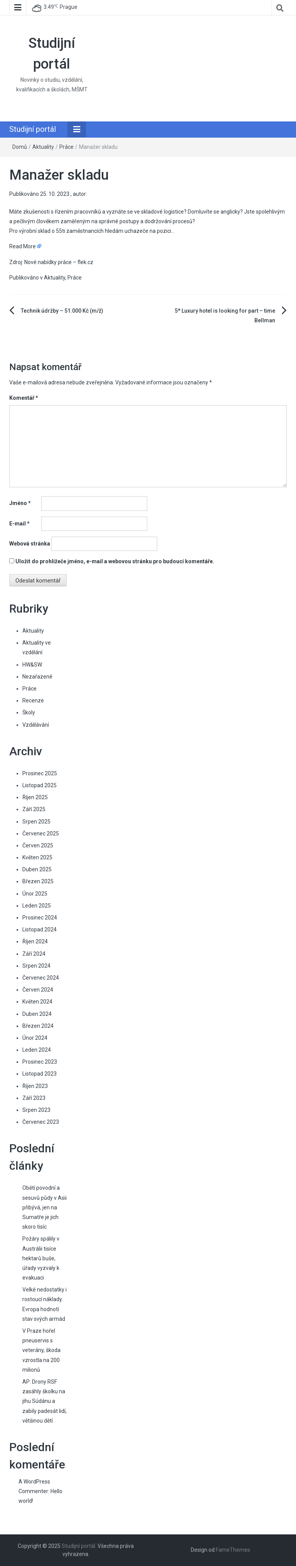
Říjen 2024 (35, 941)
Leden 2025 (36, 906)
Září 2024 (33, 954)
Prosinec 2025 (39, 773)
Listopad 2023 (39, 1074)
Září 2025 (33, 809)
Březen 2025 (38, 881)
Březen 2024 (38, 1026)
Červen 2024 (37, 990)
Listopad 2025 (39, 785)
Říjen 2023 (35, 1086)
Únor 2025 (34, 894)
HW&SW (32, 665)
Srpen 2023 (36, 1110)
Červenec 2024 (40, 978)
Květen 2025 (37, 857)
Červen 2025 (37, 845)
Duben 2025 (37, 869)
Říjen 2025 (35, 797)
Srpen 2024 (36, 966)
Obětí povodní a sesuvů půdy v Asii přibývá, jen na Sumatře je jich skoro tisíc (44, 1207)
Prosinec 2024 (39, 917)
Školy (28, 712)
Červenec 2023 (40, 1122)
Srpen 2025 (36, 821)
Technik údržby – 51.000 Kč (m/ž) (62, 311)
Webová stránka (29, 544)
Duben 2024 (37, 1014)
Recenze (33, 700)
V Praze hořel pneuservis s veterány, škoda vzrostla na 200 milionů (41, 1350)
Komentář (23, 398)
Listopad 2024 (39, 929)
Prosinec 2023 (39, 1062)
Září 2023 (33, 1098)
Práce (66, 147)
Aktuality (43, 147)
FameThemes (233, 1550)
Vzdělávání (35, 725)
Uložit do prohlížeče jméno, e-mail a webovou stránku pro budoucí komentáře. (114, 561)
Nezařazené (37, 677)
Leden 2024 (36, 1050)
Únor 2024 (34, 1038)
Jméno (20, 503)
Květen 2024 (37, 1002)
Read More (22, 246)
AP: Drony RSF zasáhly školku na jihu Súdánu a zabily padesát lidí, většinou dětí (44, 1401)
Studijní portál (32, 129)
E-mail (19, 523)
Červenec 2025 (40, 833)
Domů (19, 147)
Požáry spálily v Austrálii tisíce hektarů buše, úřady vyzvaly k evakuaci (40, 1258)
